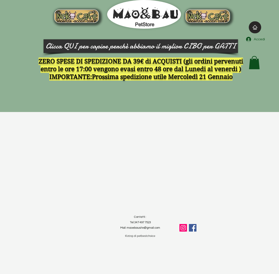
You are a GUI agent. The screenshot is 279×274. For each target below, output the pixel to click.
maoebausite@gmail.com (143, 227)
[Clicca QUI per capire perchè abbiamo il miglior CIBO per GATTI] (141, 46)
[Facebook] (192, 228)
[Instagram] (183, 228)
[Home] (255, 27)
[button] (254, 62)
